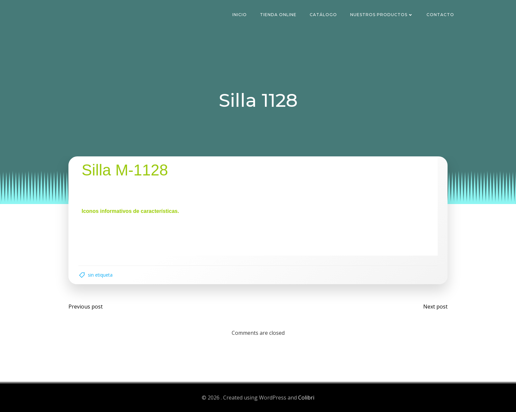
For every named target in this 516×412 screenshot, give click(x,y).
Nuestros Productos (381, 14)
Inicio (239, 14)
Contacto (440, 14)
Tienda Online (278, 14)
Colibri (306, 397)
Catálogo (323, 14)
